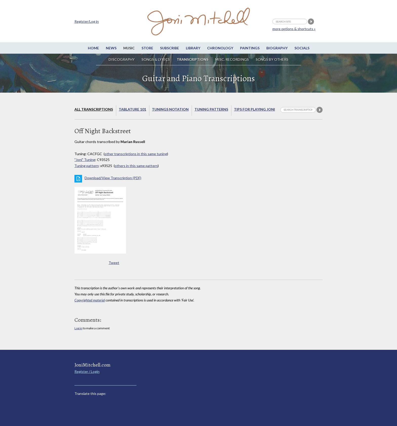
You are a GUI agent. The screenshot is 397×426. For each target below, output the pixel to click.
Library (193, 48)
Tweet (114, 262)
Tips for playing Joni (254, 109)
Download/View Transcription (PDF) (113, 178)
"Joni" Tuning (84, 159)
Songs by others (272, 59)
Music (129, 48)
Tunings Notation (170, 109)
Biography (277, 48)
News (111, 48)
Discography (122, 59)
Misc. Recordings (232, 59)
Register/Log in (86, 21)
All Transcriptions (93, 109)
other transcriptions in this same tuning (136, 154)
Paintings (250, 48)
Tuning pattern (86, 166)
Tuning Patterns (211, 109)
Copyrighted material (89, 300)
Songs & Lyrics (156, 59)
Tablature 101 (132, 109)
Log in (78, 328)
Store (147, 48)
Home (93, 48)
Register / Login (87, 371)
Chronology (220, 48)
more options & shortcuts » (293, 29)
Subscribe (169, 48)
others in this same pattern (136, 166)
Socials (301, 48)
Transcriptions (192, 59)
